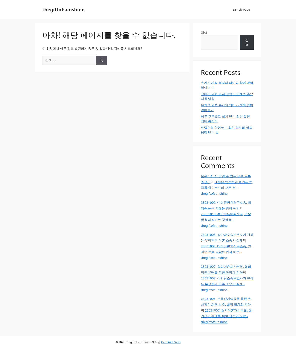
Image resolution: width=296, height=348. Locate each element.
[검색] (101, 60)
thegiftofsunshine (63, 9)
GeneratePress (170, 342)
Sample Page (241, 9)
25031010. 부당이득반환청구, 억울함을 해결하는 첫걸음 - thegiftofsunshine (226, 220)
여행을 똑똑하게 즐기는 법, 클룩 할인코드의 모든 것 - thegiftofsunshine (227, 188)
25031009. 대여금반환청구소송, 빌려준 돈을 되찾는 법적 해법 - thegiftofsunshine (226, 252)
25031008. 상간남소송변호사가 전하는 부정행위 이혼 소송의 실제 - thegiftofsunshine (227, 284)
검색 (204, 32)
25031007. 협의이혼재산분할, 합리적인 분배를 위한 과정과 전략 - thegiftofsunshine (226, 316)
